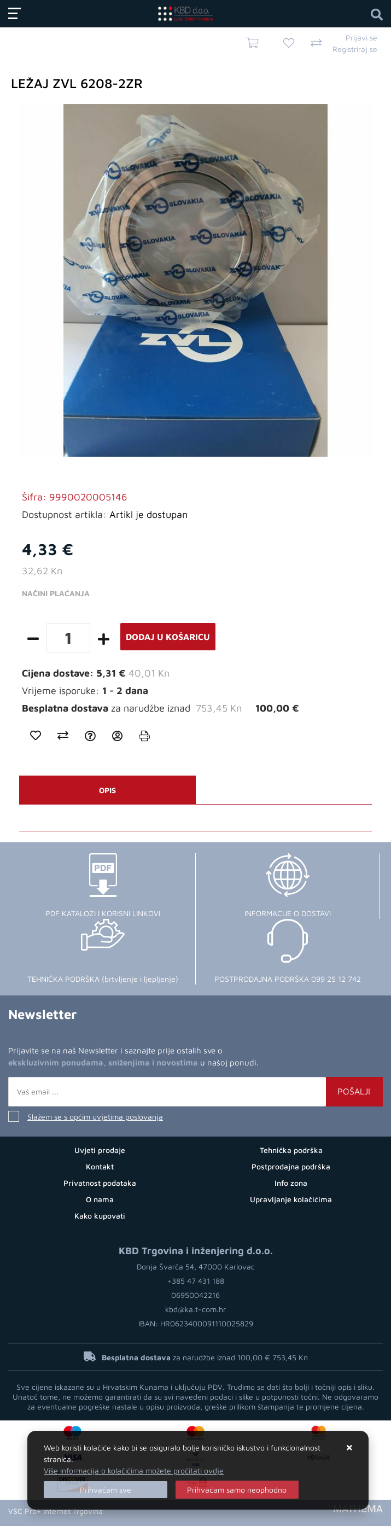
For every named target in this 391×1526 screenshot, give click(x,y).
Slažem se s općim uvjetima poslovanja (95, 1116)
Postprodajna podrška (291, 1166)
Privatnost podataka (99, 1182)
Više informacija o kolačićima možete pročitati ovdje (134, 1470)
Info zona (291, 1182)
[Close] (105, 1489)
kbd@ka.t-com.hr (195, 1309)
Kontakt (100, 1166)
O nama (100, 1199)
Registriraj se (354, 49)
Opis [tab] (107, 790)
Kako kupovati (99, 1215)
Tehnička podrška (291, 1150)
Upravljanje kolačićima (291, 1199)
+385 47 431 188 (195, 1280)
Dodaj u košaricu (168, 637)
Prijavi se (361, 37)
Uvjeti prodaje (99, 1150)
